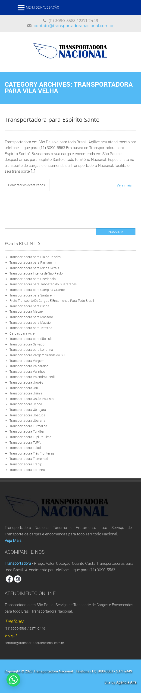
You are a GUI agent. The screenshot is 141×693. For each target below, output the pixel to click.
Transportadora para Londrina (31, 349)
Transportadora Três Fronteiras (31, 453)
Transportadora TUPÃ (25, 442)
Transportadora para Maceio (30, 322)
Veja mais (124, 185)
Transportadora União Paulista (31, 399)
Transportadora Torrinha (27, 469)
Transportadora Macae (26, 311)
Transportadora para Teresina (30, 328)
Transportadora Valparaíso (28, 366)
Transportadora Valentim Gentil (32, 377)
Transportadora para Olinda (29, 306)
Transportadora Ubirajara (27, 409)
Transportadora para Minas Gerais (34, 268)
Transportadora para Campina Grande (37, 289)
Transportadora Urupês (26, 382)
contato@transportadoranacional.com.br (74, 25)
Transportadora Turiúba (26, 431)
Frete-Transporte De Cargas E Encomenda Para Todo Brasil (51, 300)
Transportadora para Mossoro (31, 317)
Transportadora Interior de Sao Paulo (36, 273)
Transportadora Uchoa (25, 404)
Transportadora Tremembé (28, 458)
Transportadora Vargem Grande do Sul (37, 355)
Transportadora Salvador (27, 344)
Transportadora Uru (23, 388)
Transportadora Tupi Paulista (30, 437)
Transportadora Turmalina (28, 426)
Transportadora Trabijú (26, 464)
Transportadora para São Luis (30, 338)
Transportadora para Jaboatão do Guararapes (43, 284)
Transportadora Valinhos (27, 371)
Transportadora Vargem (26, 360)
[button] (14, 679)
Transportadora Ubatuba (27, 415)
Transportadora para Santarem (31, 295)
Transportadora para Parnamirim (33, 262)
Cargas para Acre (21, 333)
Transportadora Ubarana (27, 420)
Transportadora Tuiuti (25, 448)
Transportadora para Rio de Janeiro (35, 257)
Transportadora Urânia (25, 393)
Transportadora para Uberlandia (32, 279)
